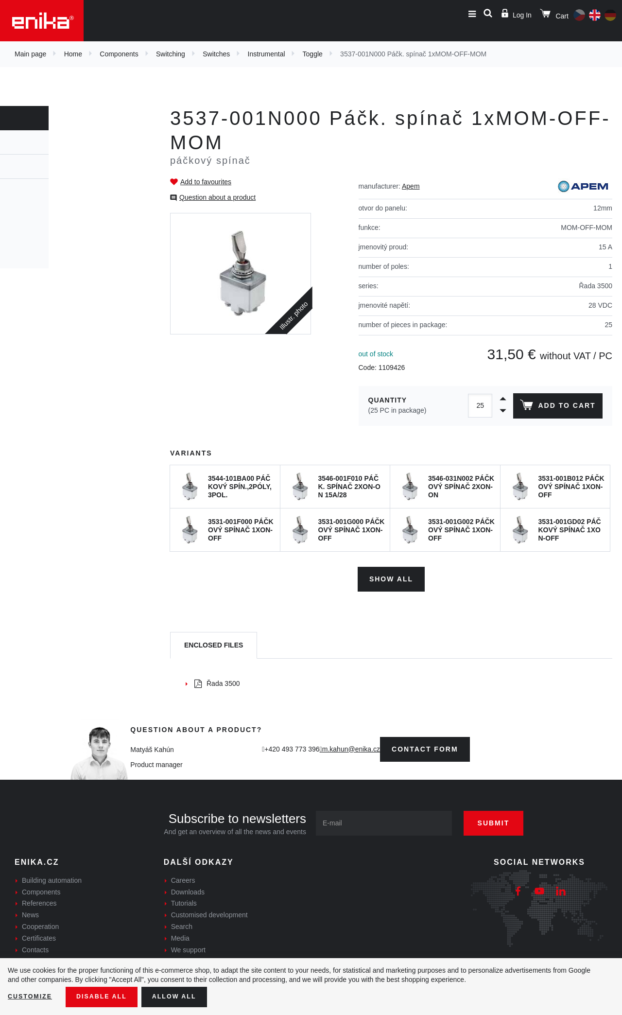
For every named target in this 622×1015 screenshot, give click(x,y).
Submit (504, 819)
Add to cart (555, 407)
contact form (425, 746)
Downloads (188, 888)
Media (180, 935)
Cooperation (40, 923)
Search (181, 923)
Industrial (37, 232)
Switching (170, 54)
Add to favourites (205, 182)
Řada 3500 (217, 680)
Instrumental (266, 54)
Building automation (52, 877)
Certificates (39, 935)
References (39, 900)
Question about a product (217, 197)
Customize (32, 996)
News (30, 911)
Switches (216, 54)
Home (73, 54)
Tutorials (184, 900)
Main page (30, 54)
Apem (411, 186)
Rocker (32, 197)
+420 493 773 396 (291, 746)
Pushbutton (39, 249)
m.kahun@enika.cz (351, 746)
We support (188, 946)
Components (119, 54)
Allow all (185, 996)
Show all (391, 575)
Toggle (313, 54)
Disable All (108, 996)
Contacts (35, 946)
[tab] (213, 642)
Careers (183, 877)
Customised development (209, 911)
